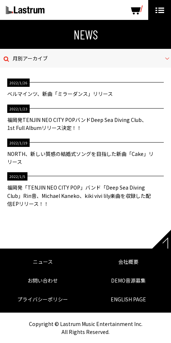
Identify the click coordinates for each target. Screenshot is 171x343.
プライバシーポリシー (42, 299)
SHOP (136, 10)
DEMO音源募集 (128, 280)
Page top (161, 239)
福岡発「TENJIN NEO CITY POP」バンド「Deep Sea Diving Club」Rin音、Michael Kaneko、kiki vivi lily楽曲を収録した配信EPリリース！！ (79, 195)
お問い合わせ (42, 280)
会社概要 (128, 261)
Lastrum (25, 10)
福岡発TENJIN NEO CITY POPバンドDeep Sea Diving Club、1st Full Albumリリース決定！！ (77, 123)
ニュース (43, 261)
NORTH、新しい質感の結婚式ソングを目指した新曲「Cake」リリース (80, 157)
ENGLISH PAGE (128, 299)
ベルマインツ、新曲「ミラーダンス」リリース (60, 93)
